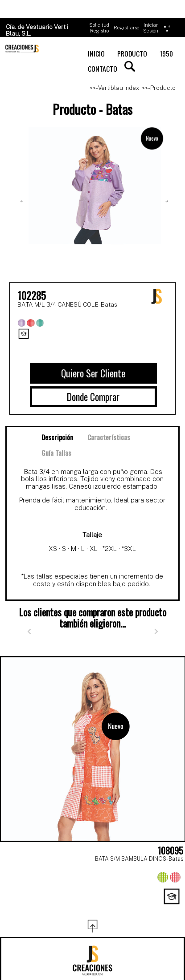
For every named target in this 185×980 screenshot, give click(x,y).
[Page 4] (112, 909)
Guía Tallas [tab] (56, 452)
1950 (166, 53)
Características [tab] (108, 437)
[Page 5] (132, 909)
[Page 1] (53, 909)
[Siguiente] (156, 631)
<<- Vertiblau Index (114, 88)
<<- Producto (159, 88)
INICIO (96, 53)
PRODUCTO (132, 53)
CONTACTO (102, 68)
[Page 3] (92, 909)
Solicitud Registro (99, 28)
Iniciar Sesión (150, 28)
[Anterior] (29, 631)
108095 (170, 850)
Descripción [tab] (57, 437)
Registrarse (127, 27)
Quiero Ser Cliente (93, 373)
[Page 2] (73, 909)
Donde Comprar (93, 396)
